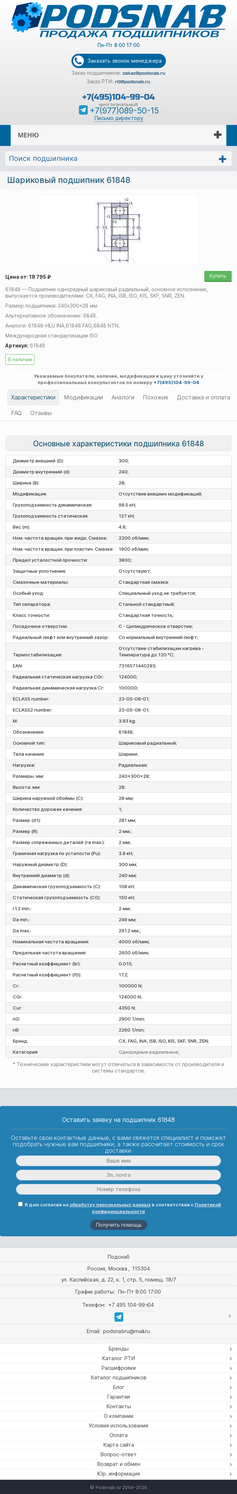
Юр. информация (118, 1473)
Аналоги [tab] (123, 397)
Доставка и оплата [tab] (203, 397)
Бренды (118, 1348)
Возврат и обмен (118, 1464)
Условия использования (118, 1425)
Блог (119, 1387)
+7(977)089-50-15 (124, 111)
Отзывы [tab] (41, 412)
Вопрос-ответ (118, 1454)
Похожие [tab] (155, 397)
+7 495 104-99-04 (131, 1304)
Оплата (118, 1435)
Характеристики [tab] (33, 397)
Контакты (118, 1406)
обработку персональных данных (110, 1204)
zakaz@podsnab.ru (144, 73)
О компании (118, 1415)
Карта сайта (118, 1444)
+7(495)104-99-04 (118, 97)
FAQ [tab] (16, 412)
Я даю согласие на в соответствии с (119, 1208)
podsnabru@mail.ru (126, 1331)
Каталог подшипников (118, 1377)
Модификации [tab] (83, 397)
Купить (218, 276)
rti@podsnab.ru (132, 82)
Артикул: (16, 345)
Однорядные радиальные (148, 1052)
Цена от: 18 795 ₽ (28, 277)
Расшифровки (118, 1367)
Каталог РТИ (118, 1358)
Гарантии (118, 1396)
